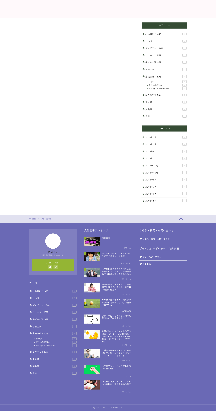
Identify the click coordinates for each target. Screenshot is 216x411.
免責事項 (147, 264)
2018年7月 (166, 186)
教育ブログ (108, 9)
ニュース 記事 (166, 55)
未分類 (166, 102)
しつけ (166, 41)
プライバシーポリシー (153, 256)
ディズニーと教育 (166, 48)
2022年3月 (166, 158)
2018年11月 (166, 165)
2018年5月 (166, 200)
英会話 (166, 109)
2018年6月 (166, 193)
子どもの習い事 (166, 62)
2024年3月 (166, 137)
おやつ (168, 81)
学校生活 (166, 69)
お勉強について (166, 34)
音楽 (166, 116)
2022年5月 (166, 151)
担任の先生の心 (166, 95)
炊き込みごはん (168, 85)
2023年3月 (166, 144)
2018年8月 (166, 179)
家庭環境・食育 (166, 76)
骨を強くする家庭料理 (168, 88)
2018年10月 (166, 172)
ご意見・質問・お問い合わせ (156, 238)
